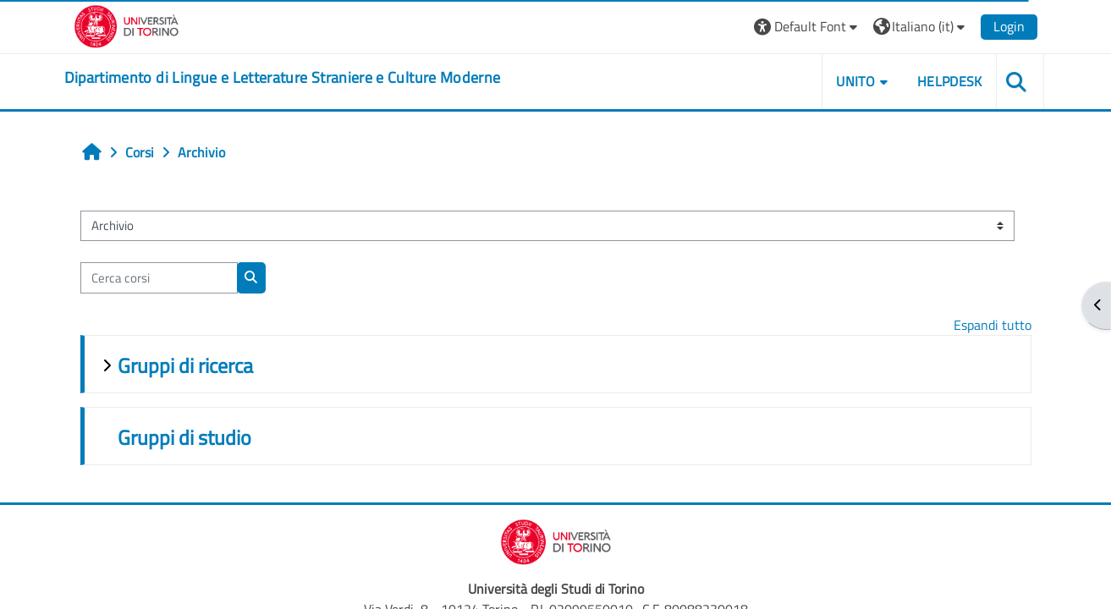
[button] (807, 27)
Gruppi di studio (184, 437)
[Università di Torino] (126, 24)
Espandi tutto (992, 325)
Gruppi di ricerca (185, 365)
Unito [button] (855, 81)
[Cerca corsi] (159, 278)
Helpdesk (949, 81)
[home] (282, 78)
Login (1009, 26)
